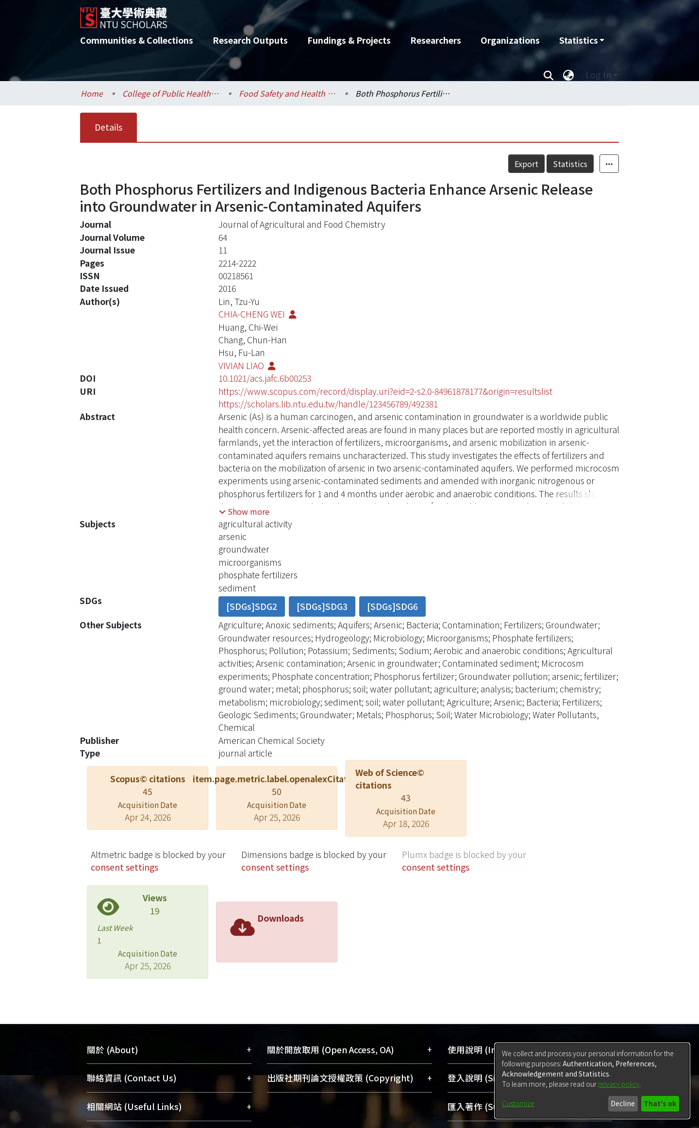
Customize (518, 1103)
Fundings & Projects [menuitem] (349, 40)
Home (92, 93)
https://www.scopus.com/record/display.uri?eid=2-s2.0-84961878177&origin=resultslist (385, 391)
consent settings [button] (124, 867)
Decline (623, 1103)
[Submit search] (548, 75)
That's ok (660, 1103)
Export (526, 163)
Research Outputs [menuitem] (250, 40)
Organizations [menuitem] (510, 40)
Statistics (570, 163)
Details (108, 127)
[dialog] (592, 1081)
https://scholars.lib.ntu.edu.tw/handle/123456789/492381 (328, 404)
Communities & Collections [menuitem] (136, 40)
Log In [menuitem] (598, 74)
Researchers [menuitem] (435, 40)
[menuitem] (581, 40)
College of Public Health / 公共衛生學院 (170, 93)
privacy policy (618, 1084)
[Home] (297, 14)
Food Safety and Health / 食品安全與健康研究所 (287, 93)
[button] (244, 511)
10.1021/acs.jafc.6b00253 (264, 378)
